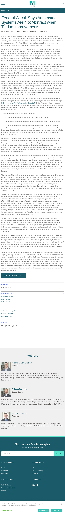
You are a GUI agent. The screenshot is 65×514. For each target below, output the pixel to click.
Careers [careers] (35, 473)
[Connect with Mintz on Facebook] (39, 486)
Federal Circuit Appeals (8, 302)
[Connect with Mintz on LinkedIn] (34, 486)
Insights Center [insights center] (6, 485)
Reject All (56, 510)
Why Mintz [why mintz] (4, 473)
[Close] (62, 504)
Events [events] (3, 491)
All (9, 10)
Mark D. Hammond (40, 31)
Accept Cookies (43, 510)
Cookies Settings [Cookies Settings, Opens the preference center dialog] (7, 510)
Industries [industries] (4, 471)
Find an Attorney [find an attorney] (37, 471)
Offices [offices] (34, 468)
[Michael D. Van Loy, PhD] (6, 366)
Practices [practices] (4, 468)
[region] (32, 507)
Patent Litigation (6, 299)
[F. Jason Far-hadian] (6, 392)
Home (3, 10)
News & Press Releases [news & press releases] (9, 488)
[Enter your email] (32, 453)
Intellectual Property (7, 296)
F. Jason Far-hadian (27, 31)
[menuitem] (3, 10)
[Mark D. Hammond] (6, 416)
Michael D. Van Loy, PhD (11, 31)
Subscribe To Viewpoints (13, 275)
